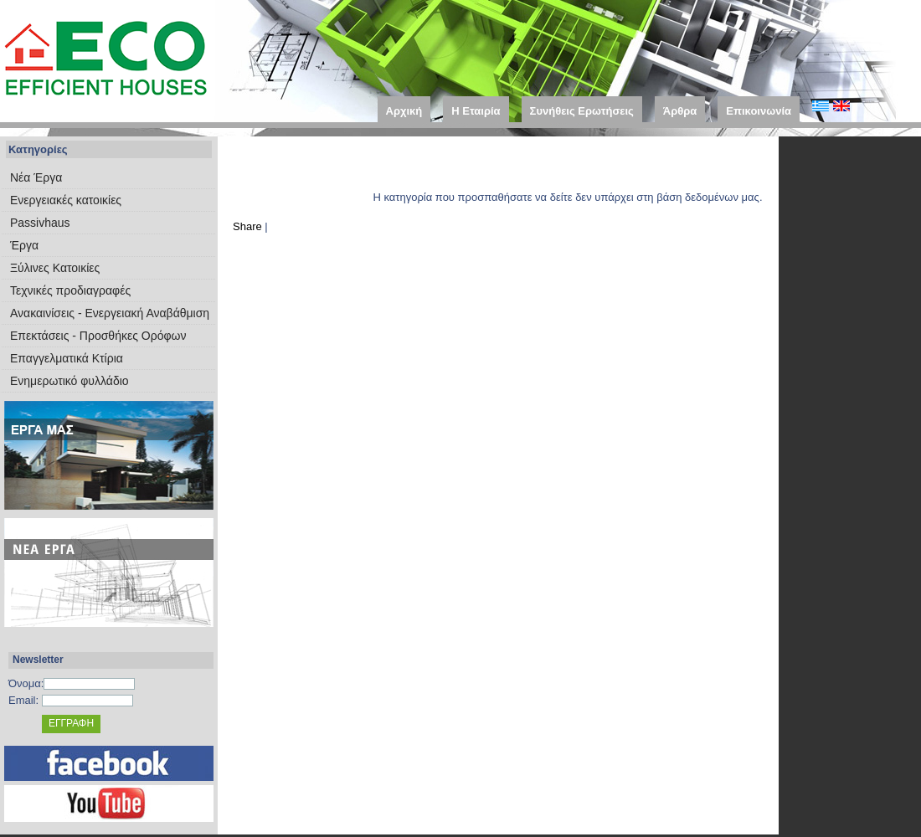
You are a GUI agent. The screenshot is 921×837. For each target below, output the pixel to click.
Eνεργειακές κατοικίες (65, 200)
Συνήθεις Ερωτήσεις (582, 111)
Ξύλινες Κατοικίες (55, 268)
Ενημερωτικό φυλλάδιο (69, 381)
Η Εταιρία (475, 111)
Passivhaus (40, 222)
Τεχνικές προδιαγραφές (70, 290)
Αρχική (404, 111)
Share (247, 226)
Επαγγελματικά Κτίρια (66, 358)
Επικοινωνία (758, 111)
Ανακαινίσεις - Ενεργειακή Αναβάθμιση (109, 313)
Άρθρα (680, 111)
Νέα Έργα (36, 177)
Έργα (24, 245)
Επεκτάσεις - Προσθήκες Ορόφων (98, 335)
